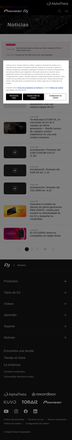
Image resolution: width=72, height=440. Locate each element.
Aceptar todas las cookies (33, 97)
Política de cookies (56, 88)
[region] (36, 82)
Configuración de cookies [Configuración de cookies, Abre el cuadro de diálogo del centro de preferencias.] (55, 97)
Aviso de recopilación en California (30, 88)
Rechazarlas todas (14, 97)
